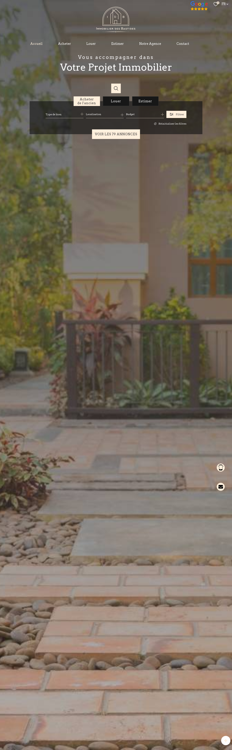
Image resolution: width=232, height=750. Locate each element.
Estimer (117, 44)
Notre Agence (150, 44)
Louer (91, 44)
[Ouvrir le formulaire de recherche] (176, 114)
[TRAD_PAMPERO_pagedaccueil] (116, 31)
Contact (182, 44)
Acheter (64, 44)
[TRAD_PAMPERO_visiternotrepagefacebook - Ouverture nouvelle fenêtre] (199, 6)
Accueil (36, 44)
